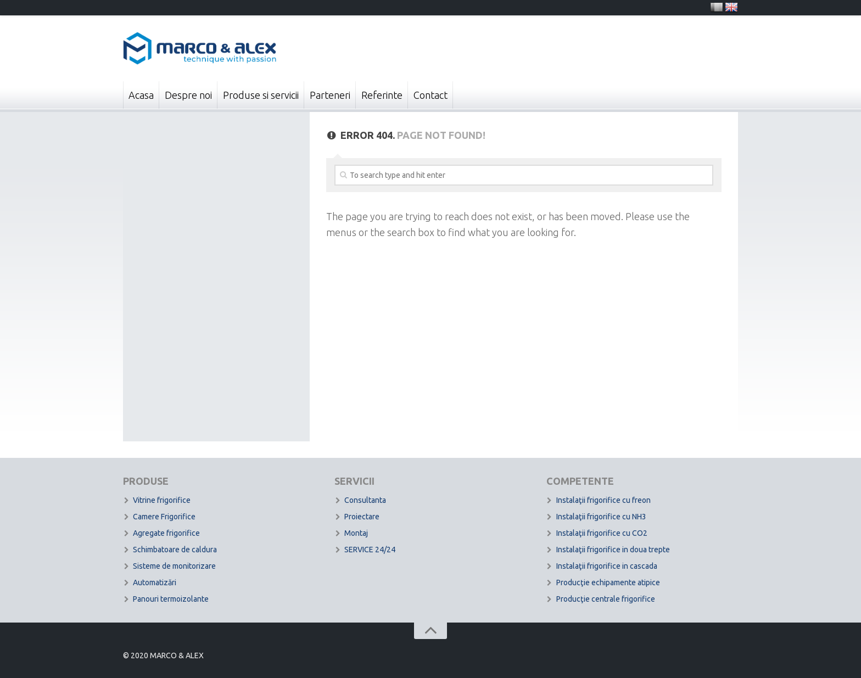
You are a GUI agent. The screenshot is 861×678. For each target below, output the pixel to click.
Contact (430, 94)
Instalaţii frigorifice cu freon (603, 500)
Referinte (381, 94)
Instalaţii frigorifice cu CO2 (601, 533)
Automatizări (154, 582)
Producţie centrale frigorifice (605, 599)
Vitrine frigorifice (162, 500)
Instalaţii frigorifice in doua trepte (613, 549)
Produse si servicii (261, 94)
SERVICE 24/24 (369, 549)
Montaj (356, 533)
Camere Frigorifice (164, 516)
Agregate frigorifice (166, 533)
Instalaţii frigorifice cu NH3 (601, 516)
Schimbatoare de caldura (175, 549)
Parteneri (330, 94)
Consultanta (365, 500)
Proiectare (361, 516)
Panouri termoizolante (171, 599)
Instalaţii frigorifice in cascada (606, 566)
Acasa (141, 94)
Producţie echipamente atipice (608, 582)
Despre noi (188, 94)
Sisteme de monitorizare (174, 566)
